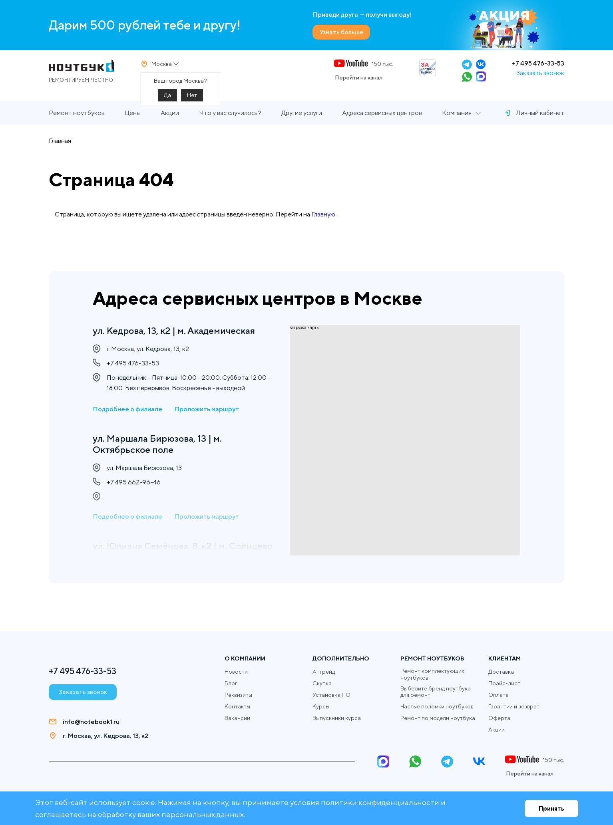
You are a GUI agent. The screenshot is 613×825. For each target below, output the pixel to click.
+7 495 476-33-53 (538, 66)
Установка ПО (331, 695)
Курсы (320, 706)
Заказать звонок (540, 75)
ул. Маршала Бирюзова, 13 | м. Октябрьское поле (159, 445)
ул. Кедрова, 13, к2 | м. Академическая (177, 330)
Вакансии (237, 718)
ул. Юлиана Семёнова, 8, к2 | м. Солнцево (162, 553)
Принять (551, 808)
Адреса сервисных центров (382, 118)
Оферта (499, 718)
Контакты (237, 706)
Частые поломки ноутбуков (437, 707)
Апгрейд (323, 671)
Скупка (322, 683)
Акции (170, 118)
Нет (192, 98)
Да (167, 98)
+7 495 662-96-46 (134, 484)
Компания (457, 118)
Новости (236, 671)
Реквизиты (238, 695)
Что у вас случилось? (230, 118)
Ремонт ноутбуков (77, 118)
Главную (323, 219)
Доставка (501, 671)
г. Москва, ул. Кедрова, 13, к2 (105, 736)
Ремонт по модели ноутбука (437, 718)
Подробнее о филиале (127, 410)
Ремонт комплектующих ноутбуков (432, 674)
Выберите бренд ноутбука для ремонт (435, 691)
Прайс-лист (504, 683)
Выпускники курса (336, 718)
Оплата (498, 695)
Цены (133, 118)
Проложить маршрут (206, 410)
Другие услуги (301, 118)
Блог (231, 683)
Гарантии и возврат (513, 706)
